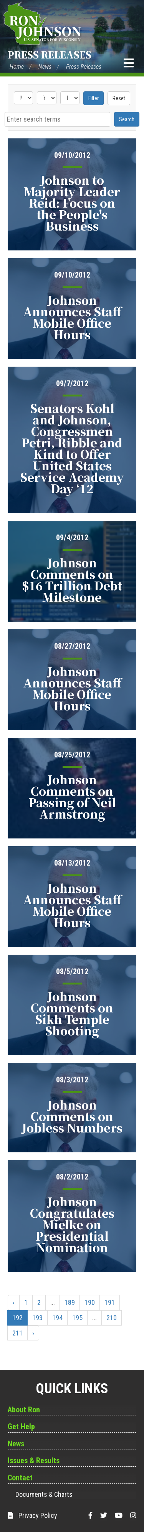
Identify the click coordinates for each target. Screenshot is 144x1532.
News (44, 66)
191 (109, 1302)
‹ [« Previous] (14, 1302)
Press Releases (49, 54)
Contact (20, 1477)
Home (17, 66)
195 (77, 1318)
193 (37, 1318)
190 (89, 1302)
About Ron (24, 1409)
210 (111, 1318)
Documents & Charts (44, 1494)
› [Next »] (33, 1333)
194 (57, 1318)
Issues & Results (34, 1460)
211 (17, 1333)
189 (70, 1302)
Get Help (21, 1426)
